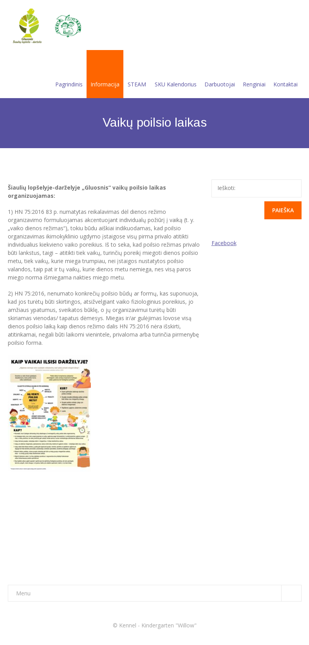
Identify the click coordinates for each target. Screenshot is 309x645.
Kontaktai (285, 75)
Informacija (104, 75)
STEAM (137, 75)
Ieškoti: (226, 188)
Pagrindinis (69, 75)
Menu (158, 593)
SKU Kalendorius (176, 75)
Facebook (224, 243)
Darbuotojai (219, 75)
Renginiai (254, 75)
